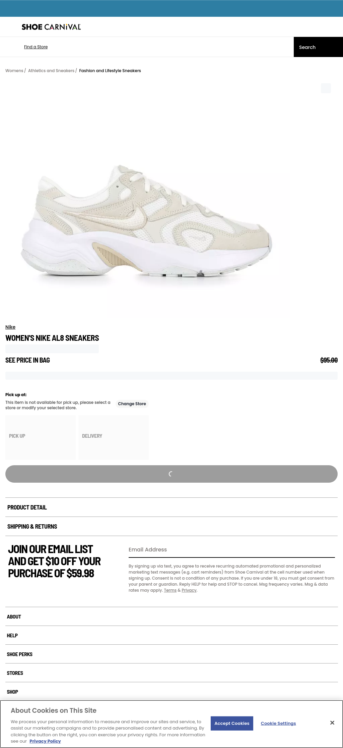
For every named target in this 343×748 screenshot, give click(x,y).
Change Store (132, 404)
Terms (170, 590)
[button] (26, 47)
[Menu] (10, 27)
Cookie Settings (278, 723)
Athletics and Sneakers (51, 70)
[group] (40, 437)
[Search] (318, 47)
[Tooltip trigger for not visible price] (53, 358)
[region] (171, 724)
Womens (14, 70)
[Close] (332, 722)
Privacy (189, 590)
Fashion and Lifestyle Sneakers (110, 70)
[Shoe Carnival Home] (51, 27)
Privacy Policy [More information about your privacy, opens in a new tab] (45, 741)
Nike (10, 327)
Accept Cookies (232, 723)
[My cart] (334, 27)
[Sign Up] (328, 550)
